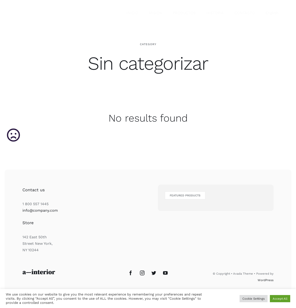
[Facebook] (130, 273)
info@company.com (40, 210)
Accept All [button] (280, 298)
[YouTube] (165, 273)
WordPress (266, 280)
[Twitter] (153, 273)
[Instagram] (142, 273)
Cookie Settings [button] (253, 298)
